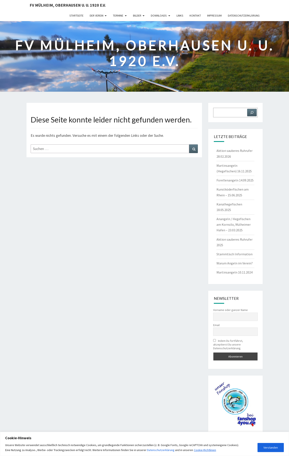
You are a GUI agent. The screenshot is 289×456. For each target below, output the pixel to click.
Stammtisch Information (234, 254)
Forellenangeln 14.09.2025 (235, 180)
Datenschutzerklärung (160, 450)
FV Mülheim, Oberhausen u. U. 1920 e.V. (68, 5)
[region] (144, 444)
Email (216, 325)
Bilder (137, 15)
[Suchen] (252, 112)
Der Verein (96, 15)
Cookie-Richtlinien (205, 450)
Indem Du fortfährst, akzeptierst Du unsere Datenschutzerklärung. (228, 344)
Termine (118, 15)
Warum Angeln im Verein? (234, 263)
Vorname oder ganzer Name (230, 310)
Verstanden (271, 447)
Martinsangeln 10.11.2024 (234, 272)
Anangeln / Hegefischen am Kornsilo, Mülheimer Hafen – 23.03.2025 (233, 224)
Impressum (214, 15)
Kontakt (195, 15)
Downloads (159, 15)
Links (180, 15)
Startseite (76, 15)
